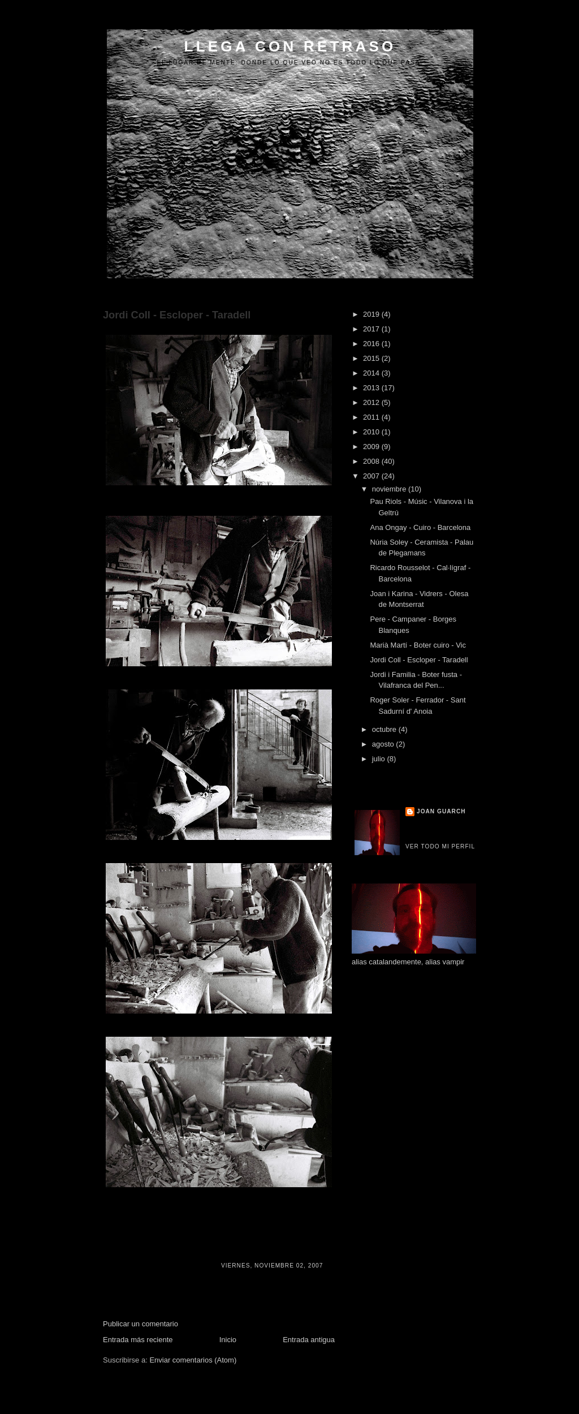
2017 (372, 329)
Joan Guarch (441, 811)
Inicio (227, 1339)
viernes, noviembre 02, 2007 (272, 1265)
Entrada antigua (309, 1339)
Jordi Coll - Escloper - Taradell (176, 315)
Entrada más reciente (138, 1339)
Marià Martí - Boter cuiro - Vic (418, 645)
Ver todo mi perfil (440, 846)
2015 (372, 358)
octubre (385, 729)
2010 (372, 432)
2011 (372, 417)
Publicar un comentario (140, 1324)
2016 (372, 343)
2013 (372, 387)
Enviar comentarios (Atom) (192, 1360)
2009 (372, 446)
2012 (372, 402)
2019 (372, 314)
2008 (372, 461)
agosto (384, 744)
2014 (372, 373)
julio (379, 759)
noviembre (390, 489)
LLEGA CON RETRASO (290, 46)
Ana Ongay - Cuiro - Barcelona (420, 527)
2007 (372, 476)
